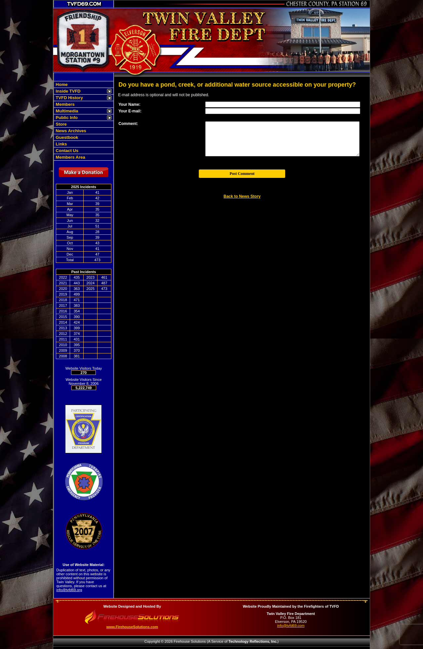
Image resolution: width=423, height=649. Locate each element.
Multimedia (66, 110)
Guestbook (66, 137)
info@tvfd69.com (291, 626)
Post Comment (242, 173)
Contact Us (66, 150)
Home (61, 84)
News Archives (70, 130)
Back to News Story (241, 196)
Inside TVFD (68, 91)
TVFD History (69, 97)
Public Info (66, 117)
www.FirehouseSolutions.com (132, 627)
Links (61, 144)
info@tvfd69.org (69, 590)
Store (61, 124)
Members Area (70, 157)
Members (65, 104)
